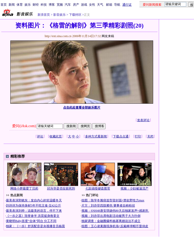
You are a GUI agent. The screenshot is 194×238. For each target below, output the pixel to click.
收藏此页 (55, 136)
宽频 (60, 4)
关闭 (150, 136)
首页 (4, 4)
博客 (52, 4)
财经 (36, 4)
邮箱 (109, 4)
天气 (100, 4)
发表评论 (143, 120)
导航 (117, 4)
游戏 (84, 4)
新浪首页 (44, 15)
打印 (138, 136)
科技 (44, 4)
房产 (76, 4)
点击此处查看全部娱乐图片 (81, 107)
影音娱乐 (59, 15)
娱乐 (28, 4)
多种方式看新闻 (96, 136)
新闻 (12, 4)
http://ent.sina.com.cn (58, 36)
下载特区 (74, 15)
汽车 (68, 4)
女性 (92, 4)
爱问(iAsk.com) (24, 126)
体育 (20, 4)
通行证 (127, 4)
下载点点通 (121, 136)
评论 (40, 136)
